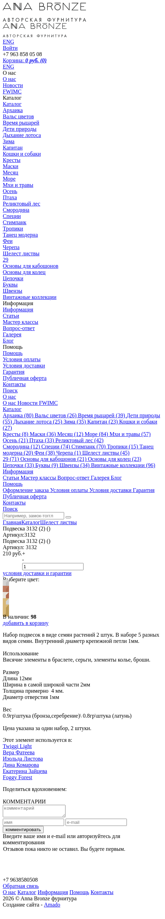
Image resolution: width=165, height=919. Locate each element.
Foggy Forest (17, 777)
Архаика (13, 110)
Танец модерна (20, 235)
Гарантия (14, 372)
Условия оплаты (22, 359)
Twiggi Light (17, 746)
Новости (13, 85)
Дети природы (19, 129)
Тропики (13, 228)
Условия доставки (24, 365)
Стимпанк (14, 222)
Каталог (12, 104)
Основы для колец (24, 272)
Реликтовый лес (21, 204)
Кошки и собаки (22, 154)
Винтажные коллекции (30, 297)
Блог (8, 341)
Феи (7, 241)
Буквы (10, 285)
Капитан (13, 148)
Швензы (12, 291)
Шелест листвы (21, 253)
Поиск (10, 390)
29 (5, 260)
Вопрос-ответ (19, 328)
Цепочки (13, 278)
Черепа (11, 247)
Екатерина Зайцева (25, 771)
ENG (8, 67)
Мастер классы (20, 322)
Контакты (14, 384)
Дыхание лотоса (22, 135)
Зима (9, 141)
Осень (10, 191)
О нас (9, 79)
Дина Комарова (21, 765)
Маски (10, 166)
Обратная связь (21, 888)
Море (9, 179)
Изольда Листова (23, 759)
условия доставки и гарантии (37, 573)
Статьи (11, 316)
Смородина (16, 210)
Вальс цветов (18, 116)
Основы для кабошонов (30, 266)
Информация (18, 309)
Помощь (13, 353)
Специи (12, 216)
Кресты (11, 160)
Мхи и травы (18, 185)
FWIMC (12, 91)
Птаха (10, 197)
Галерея (12, 334)
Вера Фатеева (19, 752)
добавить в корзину (26, 623)
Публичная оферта (24, 378)
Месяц (10, 172)
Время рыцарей (21, 123)
